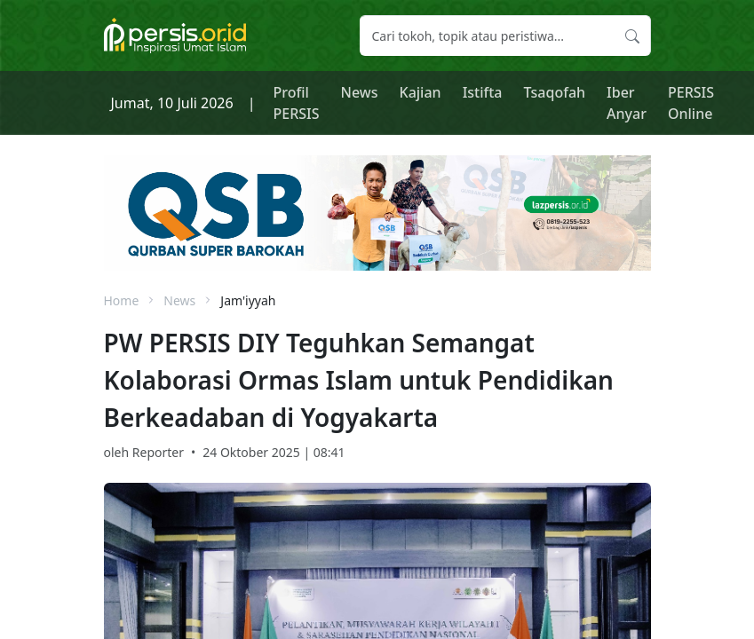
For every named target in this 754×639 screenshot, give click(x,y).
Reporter (158, 452)
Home (121, 300)
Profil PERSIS (297, 103)
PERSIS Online (691, 103)
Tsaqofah (555, 92)
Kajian (420, 92)
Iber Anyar (627, 103)
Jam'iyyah (247, 300)
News (359, 92)
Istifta (483, 92)
